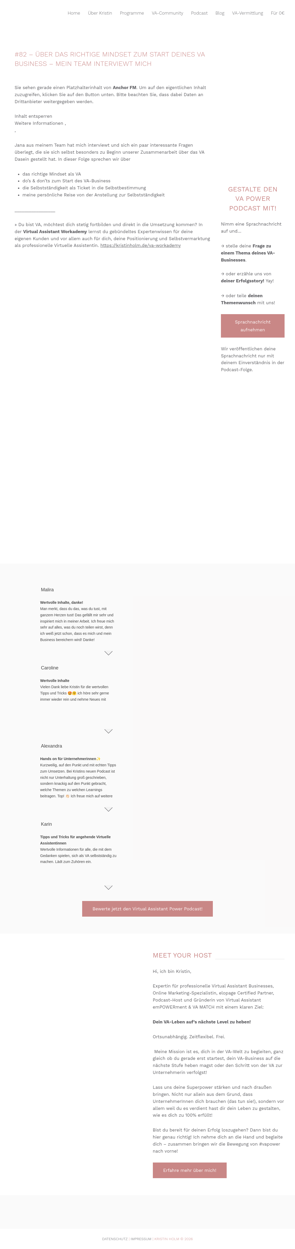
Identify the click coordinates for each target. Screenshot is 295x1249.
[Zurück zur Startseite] (37, 13)
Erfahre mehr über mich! (189, 1170)
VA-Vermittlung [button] (247, 13)
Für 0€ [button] (278, 13)
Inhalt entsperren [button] (33, 116)
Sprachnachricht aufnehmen (253, 325)
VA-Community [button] (167, 13)
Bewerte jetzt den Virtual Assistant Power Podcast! (148, 908)
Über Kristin (100, 13)
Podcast (199, 13)
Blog (219, 13)
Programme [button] (132, 13)
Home (74, 13)
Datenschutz (115, 1239)
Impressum (141, 1239)
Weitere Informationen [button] (39, 123)
